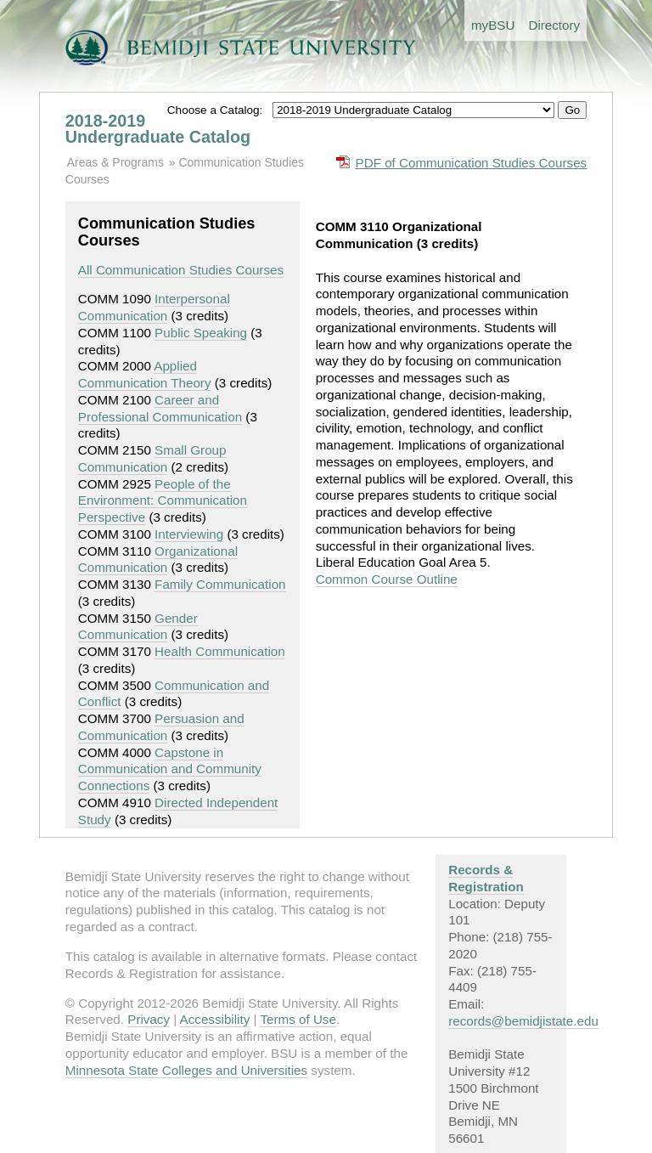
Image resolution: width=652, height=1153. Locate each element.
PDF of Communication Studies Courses (471, 162)
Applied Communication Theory (144, 374)
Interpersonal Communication (154, 307)
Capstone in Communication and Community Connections (169, 769)
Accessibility (215, 1019)
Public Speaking (201, 332)
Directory (554, 25)
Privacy (148, 1019)
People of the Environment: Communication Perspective (162, 501)
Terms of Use (297, 1019)
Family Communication (220, 584)
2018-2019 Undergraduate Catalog (157, 129)
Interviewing (189, 534)
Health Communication (220, 651)
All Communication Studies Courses (181, 270)
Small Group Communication (152, 458)
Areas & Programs (115, 162)
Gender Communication (138, 626)
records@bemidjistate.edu (523, 1021)
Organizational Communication (158, 559)
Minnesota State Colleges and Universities (186, 1070)
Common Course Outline (387, 579)
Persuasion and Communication (161, 727)
